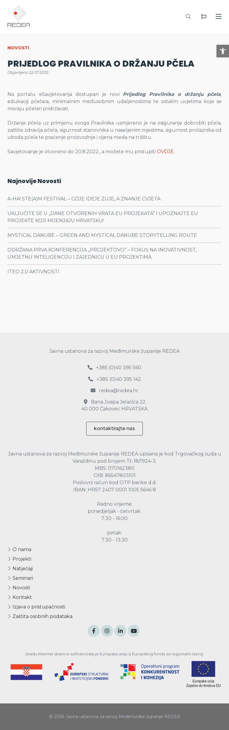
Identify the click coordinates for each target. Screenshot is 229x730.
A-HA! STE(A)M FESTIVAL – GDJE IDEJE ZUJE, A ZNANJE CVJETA (83, 199)
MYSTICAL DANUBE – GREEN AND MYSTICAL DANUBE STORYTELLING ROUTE (102, 235)
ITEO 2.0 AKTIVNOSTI (33, 271)
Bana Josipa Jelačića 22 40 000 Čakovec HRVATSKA (114, 405)
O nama (19, 549)
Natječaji (20, 568)
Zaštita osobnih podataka (39, 616)
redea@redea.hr (114, 390)
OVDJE (165, 151)
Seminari (20, 578)
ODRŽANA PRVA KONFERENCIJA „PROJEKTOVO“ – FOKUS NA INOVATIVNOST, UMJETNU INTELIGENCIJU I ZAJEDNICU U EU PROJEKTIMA (102, 253)
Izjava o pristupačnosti (36, 607)
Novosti (18, 588)
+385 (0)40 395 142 (114, 379)
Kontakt (19, 597)
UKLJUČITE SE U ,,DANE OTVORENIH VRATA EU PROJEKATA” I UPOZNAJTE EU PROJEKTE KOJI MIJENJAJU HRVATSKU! (102, 217)
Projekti (19, 559)
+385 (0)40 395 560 (114, 367)
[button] (222, 51)
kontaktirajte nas (114, 428)
